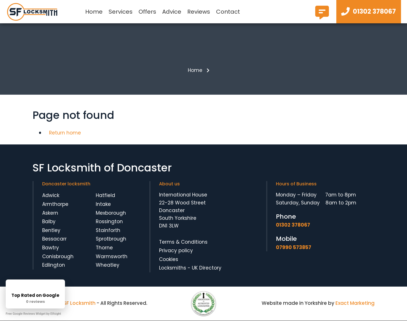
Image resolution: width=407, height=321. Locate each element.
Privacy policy (176, 250)
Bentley (51, 230)
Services (121, 12)
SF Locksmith (79, 303)
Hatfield (105, 195)
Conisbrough (58, 256)
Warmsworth (111, 256)
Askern (50, 213)
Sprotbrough (111, 239)
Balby (49, 221)
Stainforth (108, 230)
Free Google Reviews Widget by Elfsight (33, 314)
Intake (103, 204)
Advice (171, 12)
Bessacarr (54, 239)
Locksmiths (172, 268)
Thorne (104, 248)
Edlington (53, 265)
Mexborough (111, 213)
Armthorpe (55, 204)
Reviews (198, 12)
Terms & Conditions (183, 242)
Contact (228, 12)
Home (94, 12)
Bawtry (50, 248)
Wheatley (107, 265)
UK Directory (206, 268)
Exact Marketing (355, 303)
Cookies (168, 259)
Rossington (109, 221)
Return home (65, 133)
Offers (147, 12)
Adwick (50, 195)
